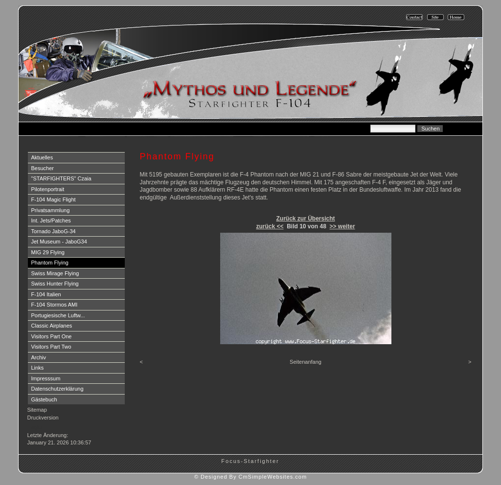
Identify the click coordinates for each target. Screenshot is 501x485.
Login (35, 427)
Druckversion (43, 417)
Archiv (38, 357)
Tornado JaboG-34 (53, 231)
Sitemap (37, 410)
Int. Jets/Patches (51, 220)
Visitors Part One (51, 336)
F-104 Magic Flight (53, 199)
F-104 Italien (46, 294)
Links (37, 368)
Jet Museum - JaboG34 (59, 241)
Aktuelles (42, 157)
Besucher (42, 168)
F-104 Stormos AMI (54, 305)
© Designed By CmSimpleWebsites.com (250, 477)
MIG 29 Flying (48, 252)
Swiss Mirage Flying (55, 273)
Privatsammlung (50, 210)
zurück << (269, 226)
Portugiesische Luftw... (58, 315)
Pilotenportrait (48, 189)
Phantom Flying (49, 262)
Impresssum (46, 378)
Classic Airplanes (51, 326)
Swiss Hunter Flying (55, 284)
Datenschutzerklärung (57, 389)
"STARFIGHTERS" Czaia (61, 178)
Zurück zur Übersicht (305, 218)
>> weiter (342, 226)
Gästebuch (44, 399)
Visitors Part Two (51, 347)
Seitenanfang (305, 362)
